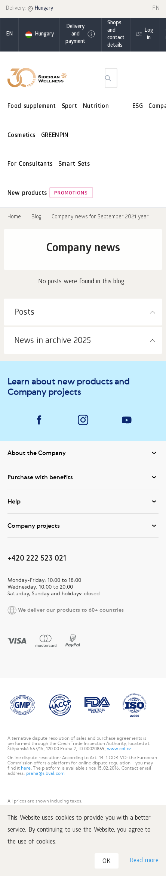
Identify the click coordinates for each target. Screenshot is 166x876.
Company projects (83, 525)
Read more (144, 860)
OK (106, 862)
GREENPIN (55, 135)
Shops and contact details (115, 34)
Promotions (71, 193)
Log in (148, 34)
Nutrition (96, 106)
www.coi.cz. (119, 749)
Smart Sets (74, 164)
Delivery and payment (80, 34)
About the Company (83, 452)
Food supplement (31, 106)
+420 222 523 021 (36, 558)
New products (27, 193)
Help (83, 501)
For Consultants (30, 164)
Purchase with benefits (83, 477)
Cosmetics (21, 135)
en (9, 34)
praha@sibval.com (45, 773)
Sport (69, 106)
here (26, 768)
